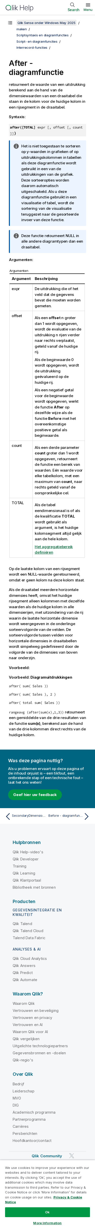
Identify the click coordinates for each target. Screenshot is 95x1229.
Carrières (21, 1126)
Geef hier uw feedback (35, 794)
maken (21, 29)
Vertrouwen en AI (28, 1024)
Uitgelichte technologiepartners (40, 1046)
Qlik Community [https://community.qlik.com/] (47, 1156)
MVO (17, 1098)
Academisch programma (34, 1112)
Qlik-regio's (23, 1060)
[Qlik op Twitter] (71, 1156)
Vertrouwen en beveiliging (36, 1010)
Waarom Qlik (24, 1003)
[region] (47, 1194)
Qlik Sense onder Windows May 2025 (46, 23)
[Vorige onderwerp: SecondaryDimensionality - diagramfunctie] (25, 816)
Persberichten (25, 1133)
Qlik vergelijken (26, 1039)
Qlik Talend (22, 923)
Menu (88, 10)
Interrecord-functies (31, 47)
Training (19, 866)
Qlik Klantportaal (27, 880)
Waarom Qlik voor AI (30, 1032)
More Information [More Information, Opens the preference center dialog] (47, 1223)
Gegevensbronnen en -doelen (39, 1053)
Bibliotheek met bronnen (34, 887)
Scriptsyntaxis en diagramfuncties (42, 35)
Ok (47, 1212)
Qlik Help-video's (28, 852)
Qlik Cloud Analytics (30, 958)
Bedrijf (18, 1084)
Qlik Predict (23, 972)
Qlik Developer (26, 859)
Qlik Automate (25, 980)
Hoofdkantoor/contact (32, 1140)
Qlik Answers (24, 965)
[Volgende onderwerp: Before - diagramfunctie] (69, 816)
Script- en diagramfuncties (37, 41)
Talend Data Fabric (29, 938)
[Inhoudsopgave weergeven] (10, 23)
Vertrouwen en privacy (32, 1017)
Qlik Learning (24, 873)
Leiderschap (23, 1091)
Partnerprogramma (29, 1119)
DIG (16, 1105)
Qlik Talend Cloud (28, 931)
